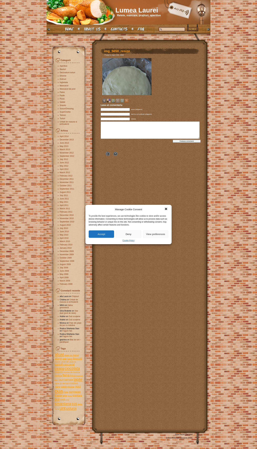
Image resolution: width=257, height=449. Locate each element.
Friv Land (189, 434)
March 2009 (65, 281)
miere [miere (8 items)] (64, 386)
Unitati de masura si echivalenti (68, 123)
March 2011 (65, 208)
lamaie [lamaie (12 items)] (68, 379)
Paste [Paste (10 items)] (58, 395)
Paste (62, 95)
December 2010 (67, 215)
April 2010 (64, 238)
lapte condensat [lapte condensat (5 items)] (62, 383)
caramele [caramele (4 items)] (72, 362)
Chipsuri (75, 296)
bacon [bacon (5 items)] (70, 359)
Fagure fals (67, 331)
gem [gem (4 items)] (56, 380)
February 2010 (66, 245)
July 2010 (64, 228)
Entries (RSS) (171, 438)
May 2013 (64, 146)
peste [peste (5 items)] (64, 396)
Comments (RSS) (186, 438)
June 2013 (64, 143)
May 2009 (64, 274)
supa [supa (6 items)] (79, 404)
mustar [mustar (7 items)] (71, 386)
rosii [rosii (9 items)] (62, 399)
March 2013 (65, 149)
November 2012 (67, 153)
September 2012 (67, 156)
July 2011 (64, 195)
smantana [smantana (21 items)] (63, 403)
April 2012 (64, 169)
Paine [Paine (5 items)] (65, 392)
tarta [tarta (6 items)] (57, 409)
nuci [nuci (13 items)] (78, 386)
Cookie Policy (129, 240)
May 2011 (64, 202)
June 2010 (64, 231)
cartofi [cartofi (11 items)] (59, 364)
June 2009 (64, 271)
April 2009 (64, 277)
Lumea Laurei (136, 10)
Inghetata (64, 82)
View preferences (155, 234)
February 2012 (66, 176)
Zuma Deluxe (180, 434)
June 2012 (64, 162)
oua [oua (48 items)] (59, 391)
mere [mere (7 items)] (57, 386)
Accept (101, 234)
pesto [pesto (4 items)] (70, 396)
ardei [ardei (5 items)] (64, 359)
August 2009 (65, 264)
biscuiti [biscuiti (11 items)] (77, 358)
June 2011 (64, 199)
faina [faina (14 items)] (65, 375)
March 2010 (65, 241)
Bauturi (63, 69)
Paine (62, 92)
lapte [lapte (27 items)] (78, 379)
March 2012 (65, 172)
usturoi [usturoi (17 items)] (71, 408)
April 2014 (64, 136)
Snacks (63, 105)
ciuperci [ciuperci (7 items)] (59, 372)
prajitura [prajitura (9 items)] (77, 395)
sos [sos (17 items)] (74, 404)
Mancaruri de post (67, 89)
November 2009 (67, 254)
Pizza (62, 99)
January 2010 (66, 248)
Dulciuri (63, 79)
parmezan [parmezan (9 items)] (75, 391)
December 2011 (67, 179)
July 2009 (64, 268)
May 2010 (64, 235)
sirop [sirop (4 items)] (67, 400)
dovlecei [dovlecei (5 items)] (58, 375)
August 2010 (65, 225)
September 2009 (67, 261)
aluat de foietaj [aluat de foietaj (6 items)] (71, 355)
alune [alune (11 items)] (58, 358)
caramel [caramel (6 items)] (65, 361)
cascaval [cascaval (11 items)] (68, 364)
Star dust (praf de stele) (69, 312)
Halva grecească (66, 306)
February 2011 (66, 212)
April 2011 (64, 205)
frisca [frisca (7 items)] (73, 375)
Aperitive (63, 66)
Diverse (63, 76)
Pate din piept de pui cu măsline (70, 324)
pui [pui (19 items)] (57, 399)
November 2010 (67, 218)
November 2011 (67, 182)
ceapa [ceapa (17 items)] (59, 368)
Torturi (62, 118)
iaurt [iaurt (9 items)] (61, 379)
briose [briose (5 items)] (57, 362)
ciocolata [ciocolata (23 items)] (72, 368)
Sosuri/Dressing (67, 108)
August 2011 (65, 192)
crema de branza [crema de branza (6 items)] (71, 372)
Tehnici (63, 115)
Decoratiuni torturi (67, 72)
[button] (166, 209)
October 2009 (66, 258)
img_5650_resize (117, 51)
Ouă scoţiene (74, 316)
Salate (62, 102)
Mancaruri (64, 86)
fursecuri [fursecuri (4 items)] (79, 376)
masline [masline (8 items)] (73, 383)
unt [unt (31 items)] (63, 408)
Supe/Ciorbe (65, 112)
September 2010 (67, 222)
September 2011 (67, 189)
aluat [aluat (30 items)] (59, 354)
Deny (128, 234)
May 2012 (64, 166)
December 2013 (67, 140)
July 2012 (64, 159)
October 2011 (66, 185)
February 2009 (66, 284)
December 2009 (67, 251)
